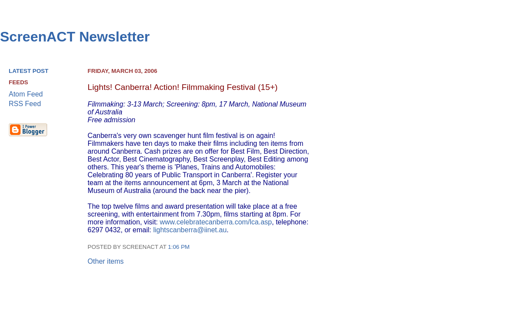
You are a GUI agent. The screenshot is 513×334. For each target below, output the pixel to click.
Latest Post (28, 71)
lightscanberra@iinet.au (189, 230)
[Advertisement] (468, 201)
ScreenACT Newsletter (75, 37)
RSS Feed (25, 103)
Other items (106, 261)
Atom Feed (26, 94)
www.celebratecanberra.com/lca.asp (216, 222)
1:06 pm (179, 247)
